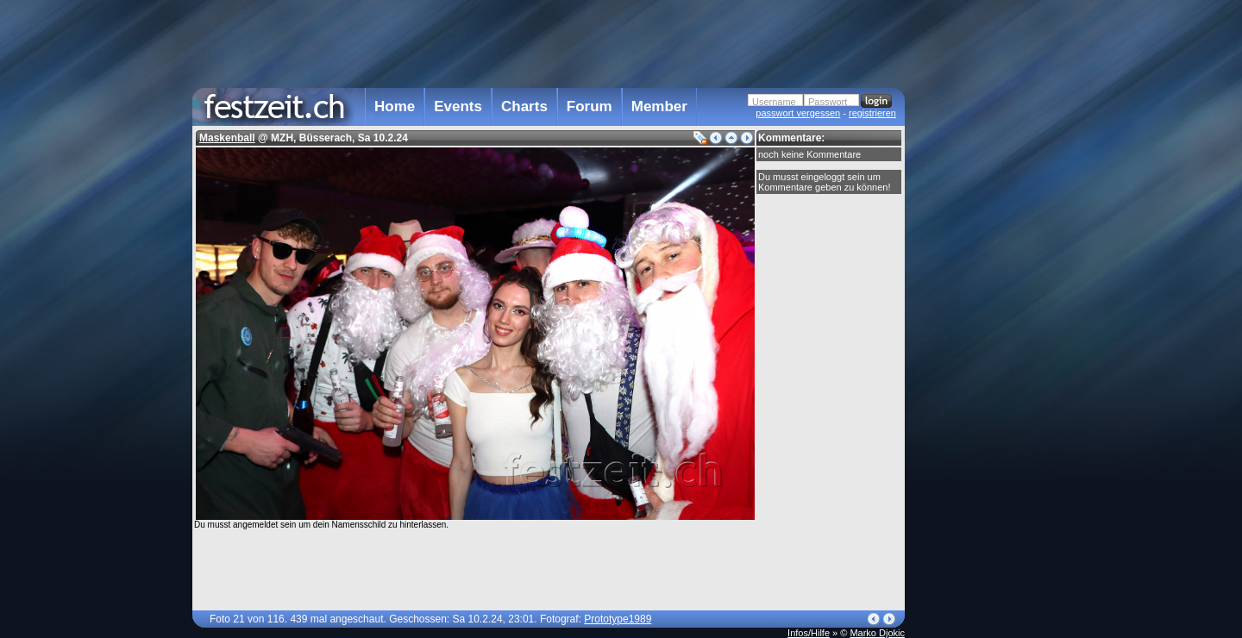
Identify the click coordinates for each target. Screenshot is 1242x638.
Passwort (827, 102)
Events (458, 106)
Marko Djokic (877, 633)
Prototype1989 (617, 619)
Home (394, 106)
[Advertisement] (981, 347)
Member (659, 106)
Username (774, 102)
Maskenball (227, 138)
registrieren (872, 113)
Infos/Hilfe (808, 633)
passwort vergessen (798, 113)
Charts (524, 106)
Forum (589, 106)
